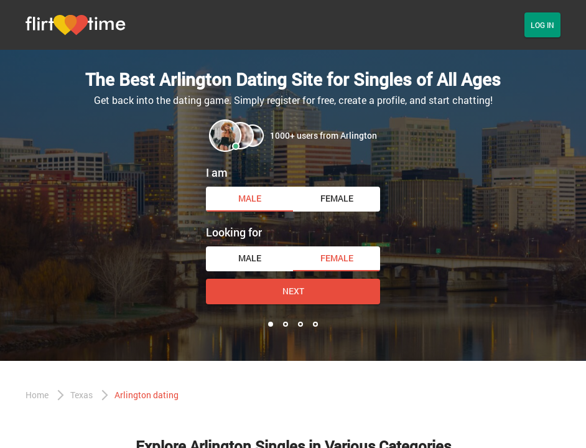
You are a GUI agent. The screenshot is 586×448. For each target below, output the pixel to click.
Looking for (234, 232)
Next (293, 291)
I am (217, 172)
